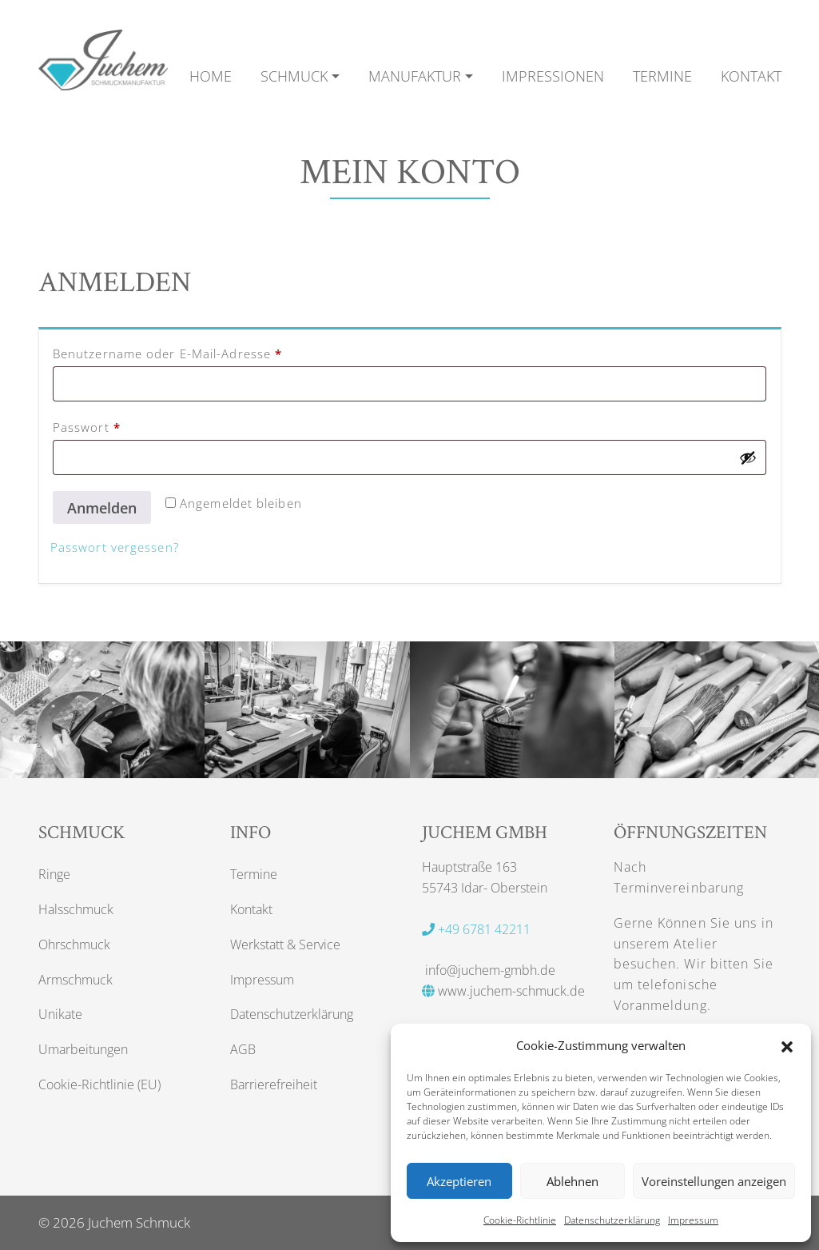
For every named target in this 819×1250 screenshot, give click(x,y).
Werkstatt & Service (285, 944)
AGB (243, 1049)
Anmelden (102, 507)
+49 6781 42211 (476, 929)
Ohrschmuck (74, 944)
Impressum (693, 1220)
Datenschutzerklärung (612, 1220)
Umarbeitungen (83, 1049)
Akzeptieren (459, 1181)
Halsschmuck (75, 909)
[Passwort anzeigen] (748, 457)
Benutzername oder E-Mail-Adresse (204, 352)
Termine (253, 874)
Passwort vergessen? (114, 547)
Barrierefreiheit (273, 1084)
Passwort (123, 426)
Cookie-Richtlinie (519, 1220)
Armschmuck (75, 979)
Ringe (54, 874)
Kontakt (251, 909)
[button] (787, 1045)
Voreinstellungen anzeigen (714, 1181)
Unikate (60, 1014)
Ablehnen (572, 1181)
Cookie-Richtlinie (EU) (99, 1084)
